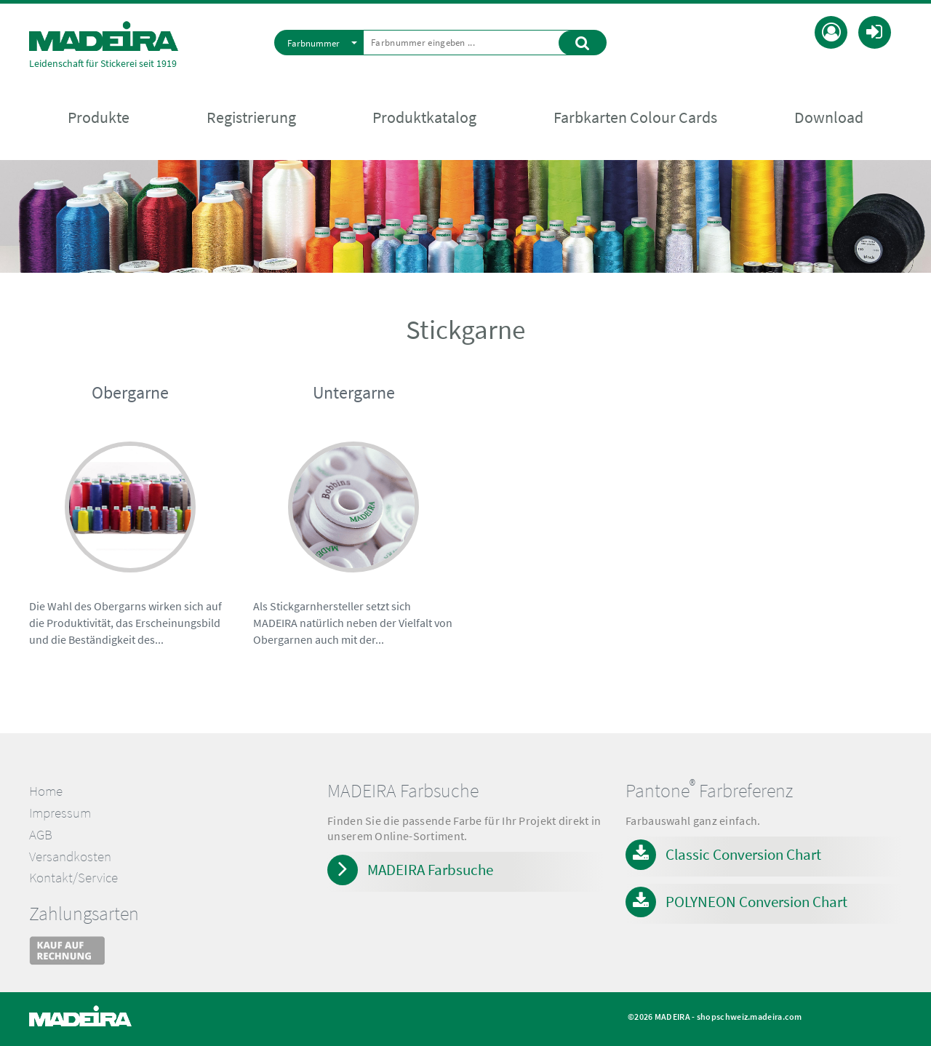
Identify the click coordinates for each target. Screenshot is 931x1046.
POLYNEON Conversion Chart (756, 901)
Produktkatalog (424, 117)
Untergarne (354, 392)
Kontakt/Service (73, 877)
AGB (40, 834)
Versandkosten (70, 856)
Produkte (98, 117)
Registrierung (251, 117)
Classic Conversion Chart (743, 854)
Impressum (60, 813)
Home (46, 791)
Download (828, 117)
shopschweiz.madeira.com (749, 1016)
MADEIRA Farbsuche (430, 869)
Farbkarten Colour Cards (635, 117)
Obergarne (130, 392)
